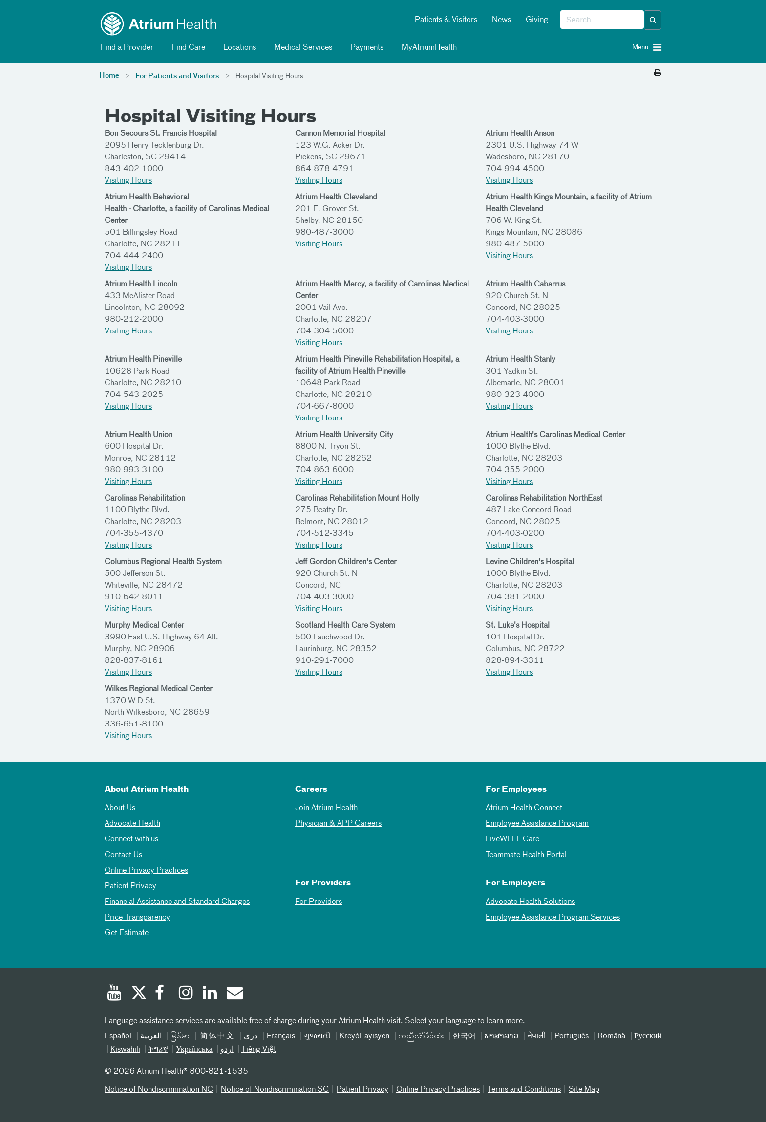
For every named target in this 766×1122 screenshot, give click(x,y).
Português (571, 1036)
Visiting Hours (128, 181)
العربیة (151, 1036)
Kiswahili (125, 1050)
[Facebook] (162, 994)
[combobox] (602, 20)
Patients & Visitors (446, 20)
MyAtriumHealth (427, 48)
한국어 (464, 1036)
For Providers (318, 902)
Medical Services (301, 48)
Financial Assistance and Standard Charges (177, 902)
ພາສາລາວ (501, 1036)
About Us (120, 808)
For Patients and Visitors (177, 76)
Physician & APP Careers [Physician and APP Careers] (338, 824)
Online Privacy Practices (146, 871)
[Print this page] (657, 73)
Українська (194, 1050)
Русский (647, 1036)
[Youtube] (114, 994)
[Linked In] (210, 994)
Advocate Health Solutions (530, 902)
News (501, 20)
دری (250, 1036)
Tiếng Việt (258, 1050)
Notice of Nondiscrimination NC (159, 1090)
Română (611, 1036)
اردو (227, 1050)
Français (281, 1036)
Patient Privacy (130, 886)
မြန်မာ (180, 1036)
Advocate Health (132, 824)
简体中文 (216, 1036)
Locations (238, 48)
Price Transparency (137, 918)
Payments (365, 48)
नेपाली (537, 1036)
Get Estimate (127, 933)
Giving (537, 20)
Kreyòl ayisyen (364, 1036)
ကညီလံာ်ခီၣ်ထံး (421, 1036)
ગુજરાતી (317, 1036)
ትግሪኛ (158, 1050)
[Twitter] (138, 994)
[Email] (234, 994)
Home (109, 75)
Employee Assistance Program (537, 824)
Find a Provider (125, 48)
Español (118, 1036)
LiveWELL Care (512, 839)
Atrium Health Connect (524, 808)
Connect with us (131, 839)
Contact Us (123, 855)
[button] (653, 20)
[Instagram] (186, 994)
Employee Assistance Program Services (553, 918)
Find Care (186, 48)
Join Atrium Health (326, 808)
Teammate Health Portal (526, 855)
